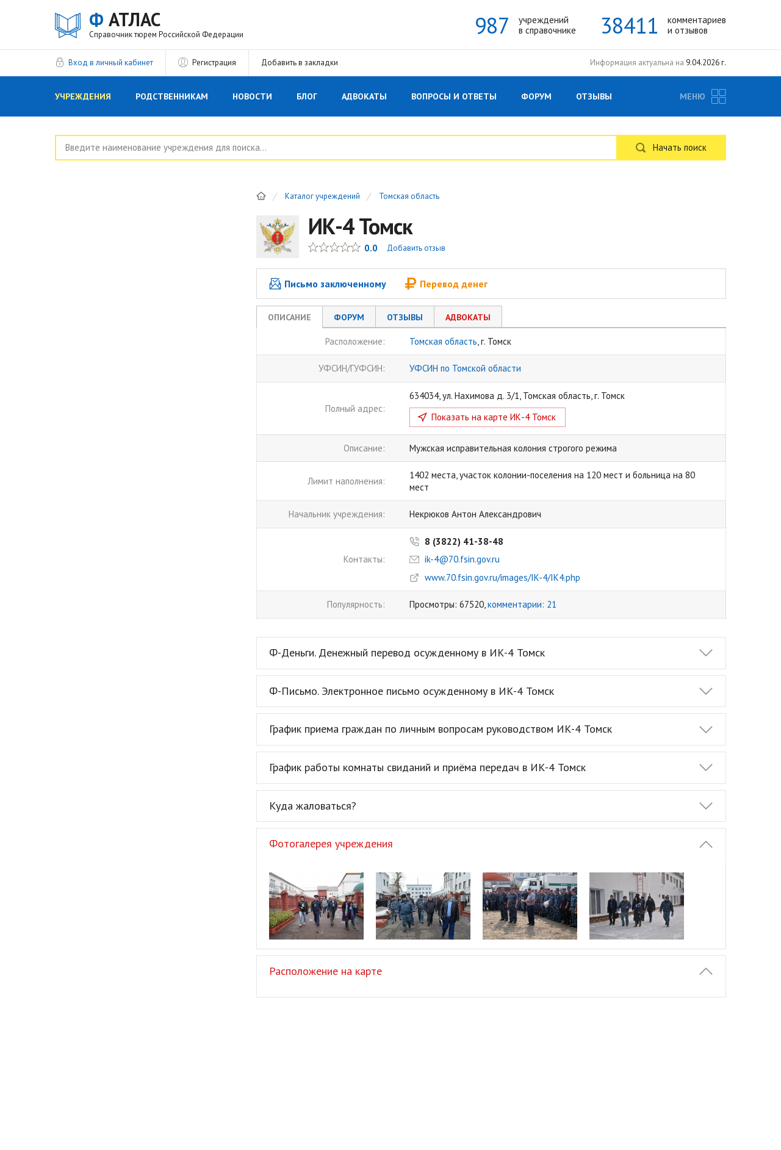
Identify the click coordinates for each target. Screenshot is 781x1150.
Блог (307, 96)
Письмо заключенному (327, 283)
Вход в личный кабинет (110, 62)
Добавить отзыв (416, 248)
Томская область (409, 196)
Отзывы (594, 96)
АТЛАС (166, 24)
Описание (289, 317)
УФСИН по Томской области (465, 368)
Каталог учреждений (322, 196)
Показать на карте (493, 417)
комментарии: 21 (522, 604)
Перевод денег (446, 283)
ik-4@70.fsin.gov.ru (462, 559)
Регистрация (214, 62)
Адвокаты (364, 96)
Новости (252, 96)
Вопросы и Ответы (454, 96)
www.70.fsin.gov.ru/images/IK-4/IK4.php (502, 577)
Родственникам (171, 96)
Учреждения (83, 96)
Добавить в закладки (299, 62)
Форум (536, 96)
